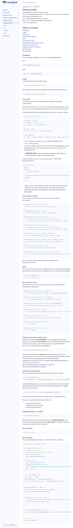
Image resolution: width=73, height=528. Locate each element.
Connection (25, 34)
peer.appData (28, 192)
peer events (36, 285)
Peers (24, 39)
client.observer (55, 198)
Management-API (29, 150)
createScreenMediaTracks (33, 407)
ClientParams (63, 90)
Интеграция (6, 35)
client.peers (25, 342)
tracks (24, 16)
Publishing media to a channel (31, 47)
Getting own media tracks (30, 45)
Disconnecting (26, 49)
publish (52, 384)
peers (60, 14)
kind (38, 360)
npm (40, 57)
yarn (44, 57)
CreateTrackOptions (60, 396)
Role (31, 143)
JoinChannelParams (28, 161)
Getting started (8, 23)
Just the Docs (12, 524)
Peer (5, 28)
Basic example (26, 51)
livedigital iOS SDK (7, 15)
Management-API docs (29, 262)
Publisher (45, 344)
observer (62, 354)
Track (5, 33)
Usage (24, 32)
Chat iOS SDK (6, 12)
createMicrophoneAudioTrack (34, 405)
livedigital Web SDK (8, 20)
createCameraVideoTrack (33, 403)
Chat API (5, 10)
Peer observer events (28, 41)
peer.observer (46, 285)
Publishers (25, 344)
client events (45, 198)
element (37, 363)
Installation (25, 30)
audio (29, 363)
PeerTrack (6, 30)
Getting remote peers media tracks (32, 43)
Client (5, 25)
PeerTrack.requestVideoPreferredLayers (34, 367)
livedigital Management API (10, 17)
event (49, 339)
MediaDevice (32, 384)
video (24, 363)
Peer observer (26, 346)
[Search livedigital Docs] (41, 2)
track (39, 386)
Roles (24, 271)
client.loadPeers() (57, 269)
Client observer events (29, 37)
